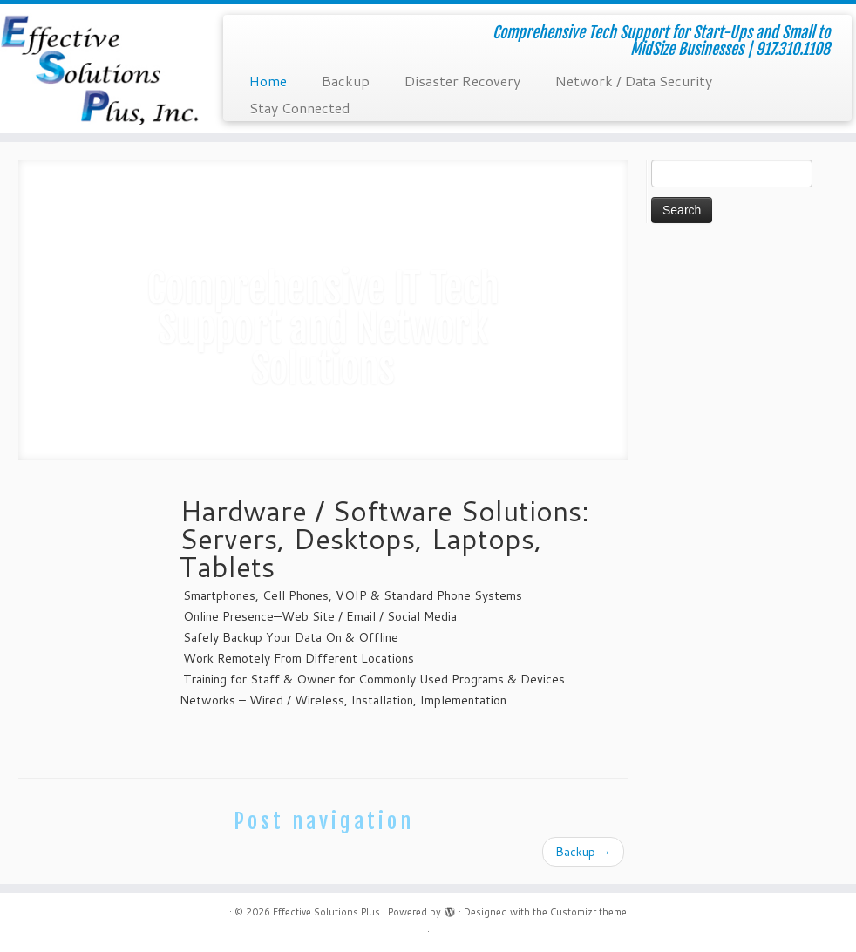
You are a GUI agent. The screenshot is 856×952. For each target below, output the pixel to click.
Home (268, 81)
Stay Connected (299, 108)
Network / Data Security (633, 81)
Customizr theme (588, 912)
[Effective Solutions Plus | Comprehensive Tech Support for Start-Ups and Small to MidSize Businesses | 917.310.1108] (100, 69)
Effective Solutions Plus (326, 912)
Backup (346, 81)
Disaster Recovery (462, 81)
